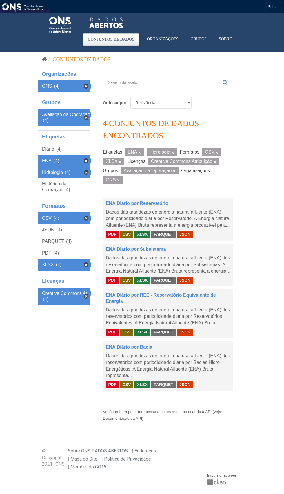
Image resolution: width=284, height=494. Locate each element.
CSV (127, 234)
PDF (112, 234)
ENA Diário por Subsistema (136, 249)
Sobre (225, 39)
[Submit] (225, 82)
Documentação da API (122, 418)
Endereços (145, 451)
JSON (184, 234)
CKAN (217, 482)
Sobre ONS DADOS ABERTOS (98, 451)
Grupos (199, 39)
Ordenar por (114, 102)
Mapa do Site (83, 459)
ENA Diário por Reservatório (137, 203)
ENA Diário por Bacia (129, 347)
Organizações (163, 39)
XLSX (142, 234)
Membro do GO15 (88, 467)
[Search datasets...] (160, 82)
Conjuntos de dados (111, 39)
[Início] (44, 59)
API (208, 412)
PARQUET (163, 234)
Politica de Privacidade (127, 459)
